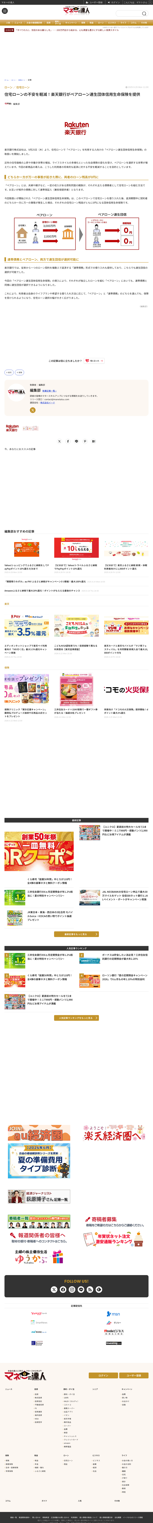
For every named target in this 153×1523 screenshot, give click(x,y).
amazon (67, 1418)
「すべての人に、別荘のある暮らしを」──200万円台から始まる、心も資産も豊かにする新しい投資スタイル (67, 30)
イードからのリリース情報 (133, 1488)
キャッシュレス (70, 1411)
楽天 (10, 372)
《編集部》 (143, 306)
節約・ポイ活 (58, 22)
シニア (95, 1364)
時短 (124, 1465)
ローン (101, 22)
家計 (124, 1454)
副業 (95, 1437)
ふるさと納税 (40, 1444)
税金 (92, 22)
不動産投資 (39, 1379)
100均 (66, 1372)
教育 (124, 1461)
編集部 (36, 390)
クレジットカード (71, 1414)
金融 (124, 1379)
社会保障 (125, 1458)
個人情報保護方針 (106, 1488)
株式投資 (38, 1372)
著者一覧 (13, 1488)
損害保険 (9, 1437)
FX (36, 1383)
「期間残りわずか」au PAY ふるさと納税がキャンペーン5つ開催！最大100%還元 (57, 583)
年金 (36, 1437)
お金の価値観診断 (34, 22)
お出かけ (125, 1376)
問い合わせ (36, 1488)
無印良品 (67, 1397)
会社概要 (118, 1488)
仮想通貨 (38, 1386)
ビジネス (112, 22)
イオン (66, 1390)
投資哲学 (38, 1397)
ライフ (123, 22)
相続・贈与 (39, 1440)
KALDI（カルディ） (71, 1376)
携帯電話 (67, 1421)
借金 (66, 1437)
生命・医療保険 (12, 1440)
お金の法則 (126, 1437)
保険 (83, 22)
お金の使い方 (127, 1433)
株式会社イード (47, 403)
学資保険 (9, 1444)
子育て (124, 1451)
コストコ (67, 1379)
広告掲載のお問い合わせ (60, 1488)
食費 (66, 1404)
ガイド (44, 1472)
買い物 (124, 1372)
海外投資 (38, 1390)
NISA (37, 1393)
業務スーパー (69, 1383)
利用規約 (74, 1488)
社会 (95, 1444)
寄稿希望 (45, 1488)
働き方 (124, 1440)
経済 (95, 1440)
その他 (144, 22)
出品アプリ (68, 1386)
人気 (8, 22)
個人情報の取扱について (88, 1488)
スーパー (67, 1400)
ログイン (103, 1352)
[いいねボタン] (93, 361)
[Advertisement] (76, 488)
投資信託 (38, 1376)
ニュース (18, 22)
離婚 (124, 1444)
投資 (49, 22)
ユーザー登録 (134, 1352)
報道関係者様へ (24, 1488)
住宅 (124, 1447)
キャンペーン (71, 22)
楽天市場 (67, 1393)
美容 (66, 1407)
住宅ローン (68, 1433)
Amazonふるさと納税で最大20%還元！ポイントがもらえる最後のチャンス (54, 592)
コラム (134, 22)
